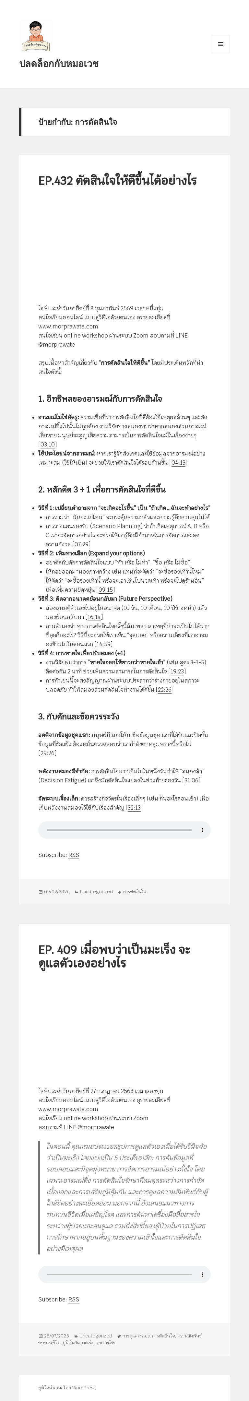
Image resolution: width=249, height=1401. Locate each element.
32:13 (134, 807)
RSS (73, 855)
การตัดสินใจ (134, 892)
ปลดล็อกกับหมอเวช (59, 63)
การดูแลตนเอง (136, 1336)
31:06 (191, 780)
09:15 (106, 589)
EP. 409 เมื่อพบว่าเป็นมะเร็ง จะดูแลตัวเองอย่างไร (114, 957)
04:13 (178, 462)
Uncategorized (96, 892)
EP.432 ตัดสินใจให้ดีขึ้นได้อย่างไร (117, 180)
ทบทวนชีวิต (49, 1343)
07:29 (82, 544)
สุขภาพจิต (105, 1343)
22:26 (165, 689)
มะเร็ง (87, 1343)
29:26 (47, 753)
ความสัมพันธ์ (189, 1336)
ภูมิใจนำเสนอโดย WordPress (67, 1388)
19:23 (177, 671)
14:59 (104, 644)
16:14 (94, 617)
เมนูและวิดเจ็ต (221, 44)
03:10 (48, 444)
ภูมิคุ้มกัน (71, 1343)
